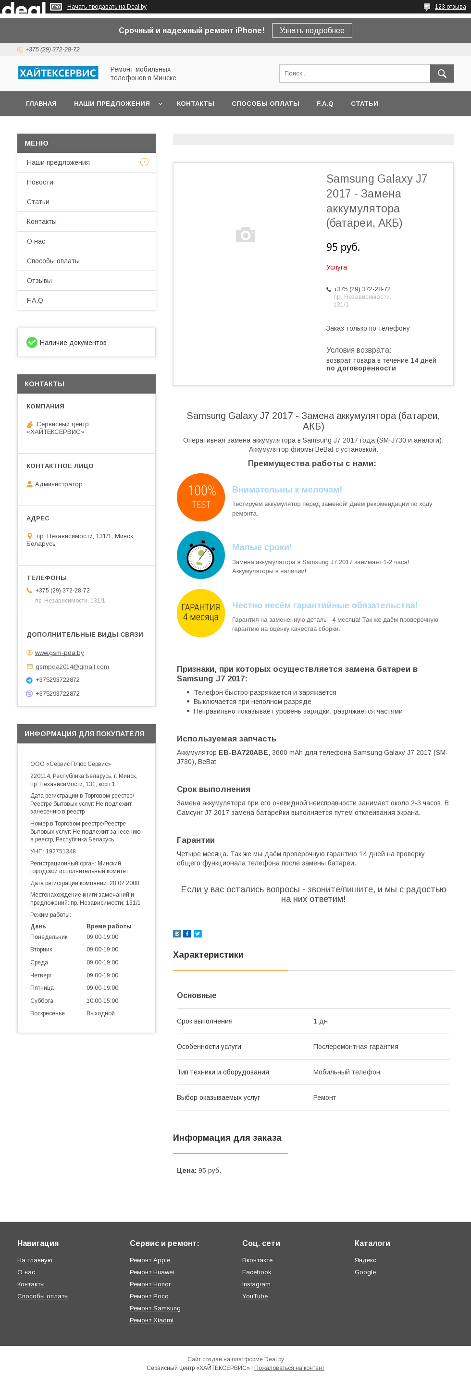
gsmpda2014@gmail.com (72, 666)
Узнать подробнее (312, 30)
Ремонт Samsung (155, 1308)
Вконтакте (257, 1260)
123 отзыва (450, 6)
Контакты (195, 103)
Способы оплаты (265, 103)
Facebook (257, 1272)
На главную (34, 1260)
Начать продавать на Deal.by (107, 6)
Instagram (256, 1284)
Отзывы (39, 280)
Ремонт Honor (150, 1284)
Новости (40, 182)
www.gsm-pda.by (59, 652)
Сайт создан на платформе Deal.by (235, 1359)
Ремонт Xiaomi (152, 1320)
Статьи (364, 103)
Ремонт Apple (150, 1260)
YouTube (255, 1296)
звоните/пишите (340, 889)
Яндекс (365, 1260)
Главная (41, 103)
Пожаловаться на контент (289, 1368)
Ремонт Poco (149, 1296)
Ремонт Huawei (152, 1272)
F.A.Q (325, 103)
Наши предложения (112, 103)
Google (365, 1272)
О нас (36, 241)
